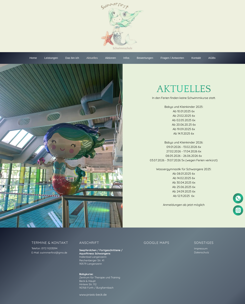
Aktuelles (92, 57)
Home (33, 57)
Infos (126, 57)
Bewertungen (145, 57)
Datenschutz (201, 252)
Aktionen (110, 57)
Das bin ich (72, 57)
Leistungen (51, 57)
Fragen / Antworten (172, 57)
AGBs (212, 57)
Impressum (201, 248)
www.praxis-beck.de (93, 294)
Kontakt (196, 57)
